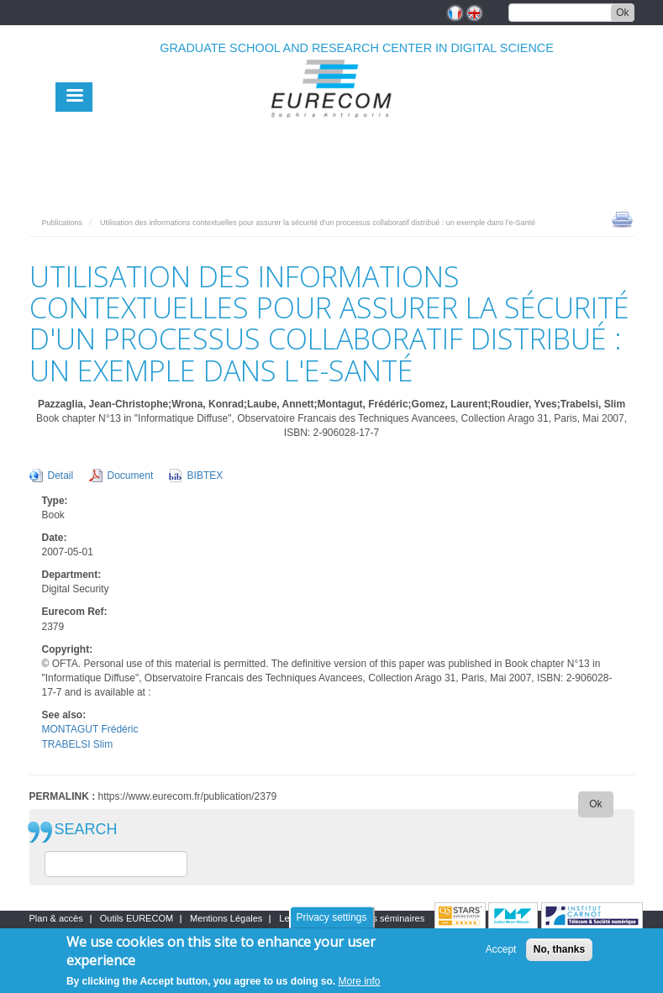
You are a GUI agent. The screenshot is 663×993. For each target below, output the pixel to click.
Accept (501, 949)
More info (360, 981)
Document (131, 475)
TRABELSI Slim (77, 744)
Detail (61, 475)
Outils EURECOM (136, 918)
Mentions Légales (226, 918)
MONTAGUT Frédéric (90, 729)
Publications (62, 222)
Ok (622, 12)
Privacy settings (331, 917)
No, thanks (559, 949)
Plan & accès (56, 918)
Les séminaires (393, 918)
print (622, 218)
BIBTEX (205, 475)
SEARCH (86, 830)
